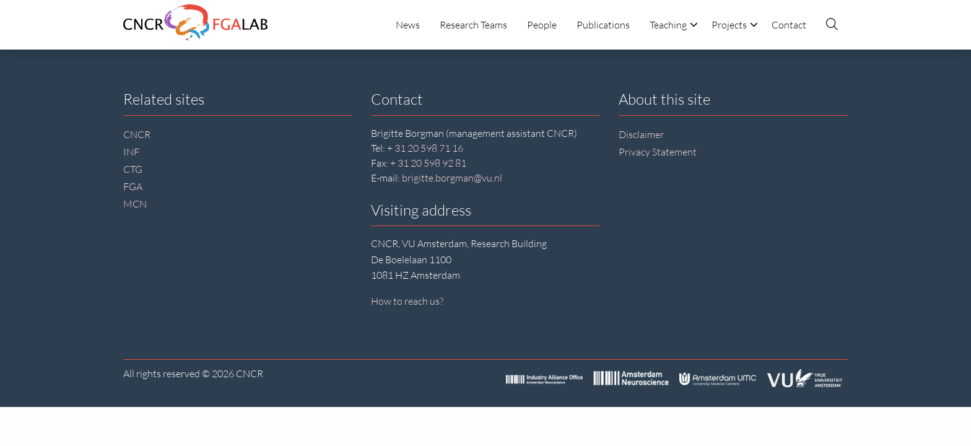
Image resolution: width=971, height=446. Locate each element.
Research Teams (473, 25)
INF (131, 152)
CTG (132, 169)
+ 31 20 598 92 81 (428, 163)
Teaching (674, 25)
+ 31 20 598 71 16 (425, 148)
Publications (603, 25)
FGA (132, 186)
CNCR (136, 134)
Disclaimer (641, 134)
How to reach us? (407, 301)
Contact (789, 25)
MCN (135, 204)
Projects (735, 25)
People (542, 25)
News (408, 25)
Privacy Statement (658, 152)
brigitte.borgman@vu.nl (452, 178)
